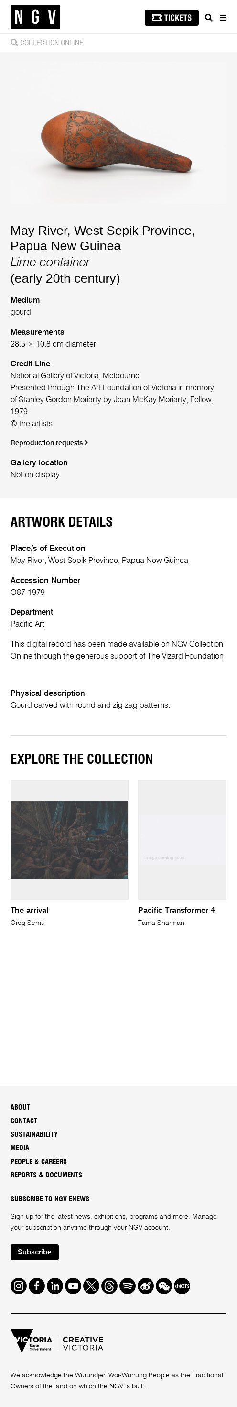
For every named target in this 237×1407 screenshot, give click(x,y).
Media (20, 1148)
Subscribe (35, 1252)
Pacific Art (27, 624)
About (20, 1107)
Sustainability (34, 1134)
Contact (24, 1121)
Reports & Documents (46, 1175)
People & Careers (39, 1161)
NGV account (148, 1227)
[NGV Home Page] (35, 17)
